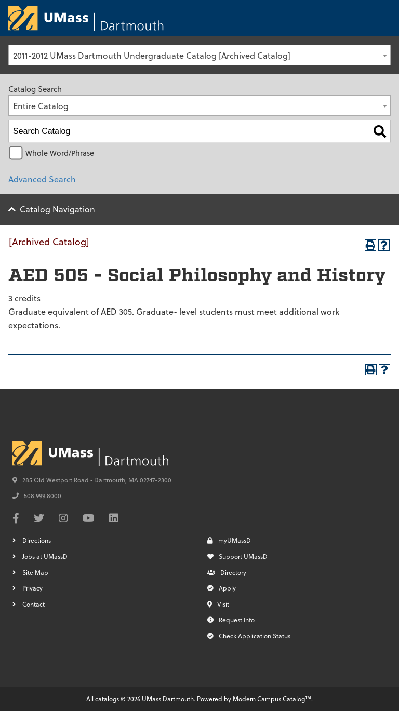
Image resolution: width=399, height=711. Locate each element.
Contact (33, 604)
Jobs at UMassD (45, 556)
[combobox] (199, 55)
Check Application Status (248, 635)
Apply (221, 588)
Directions (36, 540)
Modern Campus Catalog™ (272, 698)
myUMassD (229, 540)
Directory (226, 572)
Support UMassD (237, 556)
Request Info (231, 619)
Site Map (35, 572)
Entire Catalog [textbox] (41, 106)
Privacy (32, 588)
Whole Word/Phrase (59, 152)
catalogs (107, 698)
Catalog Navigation (57, 209)
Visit (218, 604)
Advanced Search (42, 179)
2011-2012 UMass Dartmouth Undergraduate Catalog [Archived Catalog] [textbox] (151, 55)
